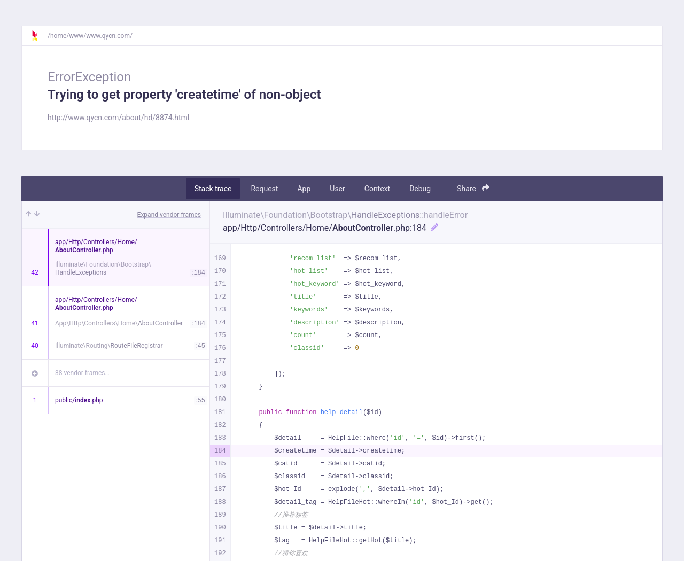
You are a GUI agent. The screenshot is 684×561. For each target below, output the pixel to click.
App (303, 188)
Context (377, 188)
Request (264, 188)
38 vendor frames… (82, 373)
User (337, 188)
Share (473, 188)
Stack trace (213, 188)
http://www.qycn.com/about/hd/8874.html (118, 117)
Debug (420, 188)
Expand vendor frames (169, 215)
